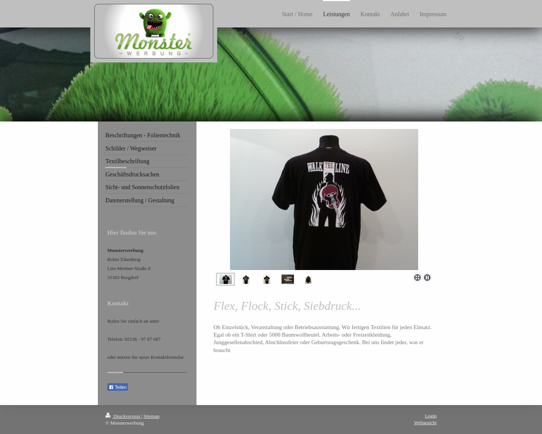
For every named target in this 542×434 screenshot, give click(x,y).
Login (431, 416)
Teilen (117, 387)
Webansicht (425, 422)
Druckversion (123, 416)
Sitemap (151, 416)
